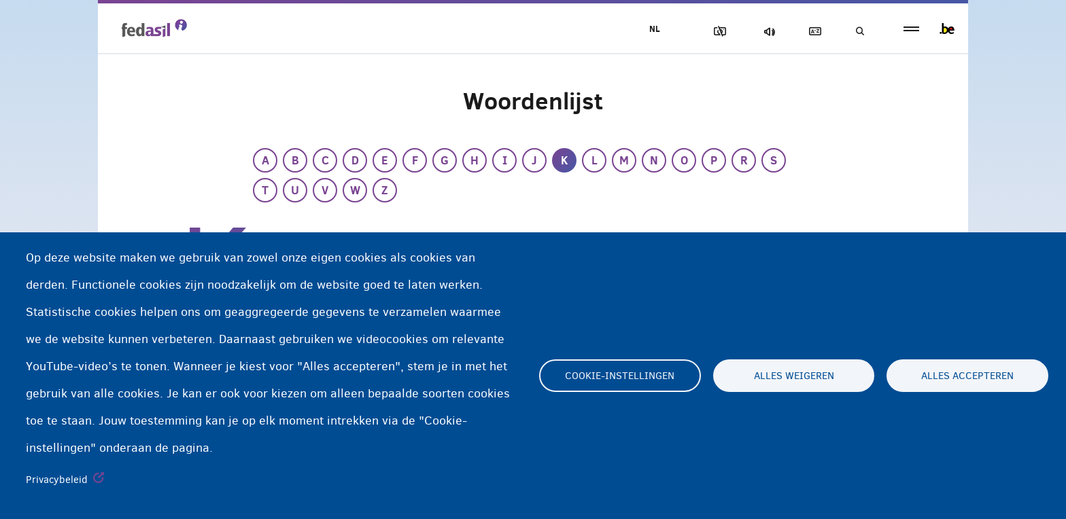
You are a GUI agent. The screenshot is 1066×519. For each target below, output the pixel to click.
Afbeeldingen (717, 31)
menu (911, 28)
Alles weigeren (794, 375)
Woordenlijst (812, 31)
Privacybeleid (57, 479)
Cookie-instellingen (619, 375)
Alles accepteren (967, 375)
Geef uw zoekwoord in (859, 31)
